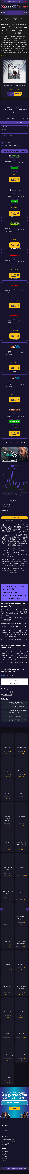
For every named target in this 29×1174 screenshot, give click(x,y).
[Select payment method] (14, 133)
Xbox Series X (14, 126)
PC (4, 118)
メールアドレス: (5, 508)
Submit (15, 1112)
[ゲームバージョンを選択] (14, 139)
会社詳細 (4, 1158)
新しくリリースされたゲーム (9, 1145)
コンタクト (5, 1155)
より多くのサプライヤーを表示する (14, 446)
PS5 (24, 118)
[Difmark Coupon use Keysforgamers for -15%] (14, 582)
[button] (1, 913)
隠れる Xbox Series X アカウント (10, 149)
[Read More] (14, 56)
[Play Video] (14, 459)
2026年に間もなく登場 (8, 1143)
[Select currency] (14, 136)
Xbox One (14, 122)
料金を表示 (5, 146)
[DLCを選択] (14, 142)
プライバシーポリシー (8, 1165)
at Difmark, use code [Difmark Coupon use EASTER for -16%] (11, 1)
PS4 (14, 118)
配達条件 (4, 1162)
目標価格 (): (4, 515)
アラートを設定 (14, 522)
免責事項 (4, 1160)
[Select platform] (14, 130)
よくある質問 (5, 1148)
